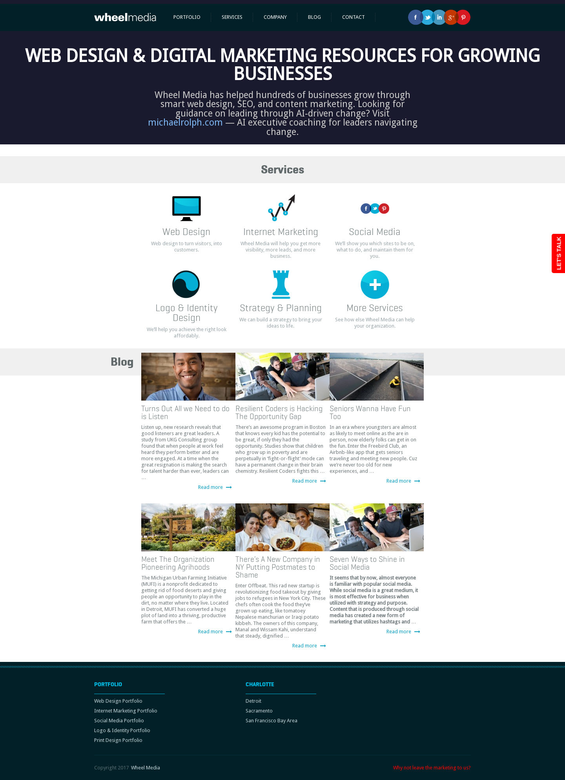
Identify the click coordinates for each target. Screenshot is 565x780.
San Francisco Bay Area (271, 721)
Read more (210, 487)
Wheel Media (145, 768)
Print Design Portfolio (118, 740)
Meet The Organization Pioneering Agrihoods (178, 563)
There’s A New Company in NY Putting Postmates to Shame (277, 567)
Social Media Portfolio (119, 721)
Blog (314, 17)
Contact (353, 17)
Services (232, 17)
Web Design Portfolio (118, 701)
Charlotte (260, 684)
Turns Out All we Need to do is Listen (185, 412)
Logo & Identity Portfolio (122, 730)
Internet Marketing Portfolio (125, 711)
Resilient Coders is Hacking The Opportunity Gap (279, 412)
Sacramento (259, 711)
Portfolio (186, 17)
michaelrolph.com (185, 122)
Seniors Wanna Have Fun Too (370, 412)
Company (275, 17)
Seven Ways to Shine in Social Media (367, 563)
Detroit (253, 701)
